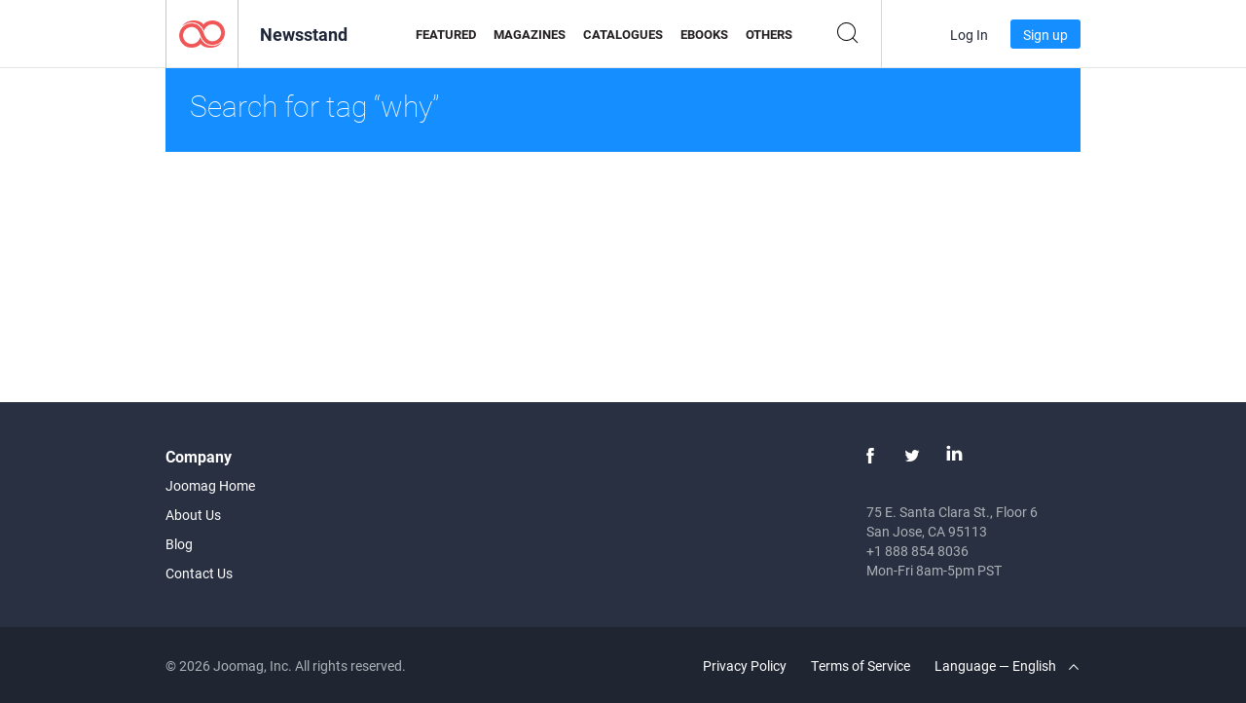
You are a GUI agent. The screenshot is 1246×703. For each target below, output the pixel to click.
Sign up (1045, 34)
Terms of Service (860, 665)
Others (769, 34)
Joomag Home (210, 485)
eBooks (704, 34)
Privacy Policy (745, 665)
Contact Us (199, 573)
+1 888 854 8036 (917, 550)
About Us (193, 514)
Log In (969, 34)
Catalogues (623, 34)
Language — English (1006, 665)
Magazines (530, 34)
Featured (446, 34)
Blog (179, 544)
